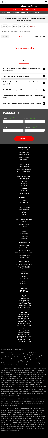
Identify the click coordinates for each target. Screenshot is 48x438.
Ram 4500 (24, 188)
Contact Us (24, 229)
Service (24, 217)
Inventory (22, 147)
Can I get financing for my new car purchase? (24, 90)
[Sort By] (41, 36)
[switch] (46, 2)
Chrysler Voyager (24, 152)
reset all (32, 26)
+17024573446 (24, 284)
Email (29, 118)
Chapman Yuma (24, 258)
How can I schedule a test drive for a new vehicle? (24, 103)
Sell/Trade (24, 212)
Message (30, 127)
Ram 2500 (24, 183)
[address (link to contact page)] (2, 2)
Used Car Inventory (24, 205)
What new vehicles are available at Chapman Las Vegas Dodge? (24, 69)
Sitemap (24, 238)
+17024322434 (24, 278)
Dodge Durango (24, 157)
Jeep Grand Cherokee (24, 169)
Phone (5, 127)
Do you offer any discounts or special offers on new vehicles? (24, 83)
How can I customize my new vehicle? (24, 76)
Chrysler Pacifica (24, 150)
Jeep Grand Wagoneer (24, 174)
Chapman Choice (24, 246)
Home (3, 13)
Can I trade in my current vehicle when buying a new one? (24, 97)
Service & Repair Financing (24, 219)
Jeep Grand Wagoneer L (24, 176)
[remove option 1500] (15, 26)
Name (8, 118)
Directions (24, 226)
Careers (24, 231)
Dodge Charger (24, 155)
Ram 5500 (24, 191)
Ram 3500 (24, 186)
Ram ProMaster (24, 193)
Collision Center (24, 224)
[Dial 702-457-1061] (5, 2)
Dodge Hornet (24, 159)
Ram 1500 (24, 181)
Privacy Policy (24, 236)
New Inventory (24, 202)
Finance (24, 214)
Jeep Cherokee (24, 162)
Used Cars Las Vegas (24, 255)
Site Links (23, 197)
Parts (24, 222)
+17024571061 (24, 273)
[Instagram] (24, 291)
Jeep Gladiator (24, 167)
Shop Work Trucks (24, 207)
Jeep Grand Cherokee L (24, 171)
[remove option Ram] (5, 26)
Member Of (22, 243)
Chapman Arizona (24, 248)
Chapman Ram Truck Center (24, 253)
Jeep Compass (24, 164)
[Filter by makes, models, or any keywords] (24, 31)
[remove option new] (26, 26)
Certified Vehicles (24, 210)
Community (24, 234)
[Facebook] (21, 291)
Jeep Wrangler (24, 179)
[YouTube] (26, 291)
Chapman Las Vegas (24, 250)
